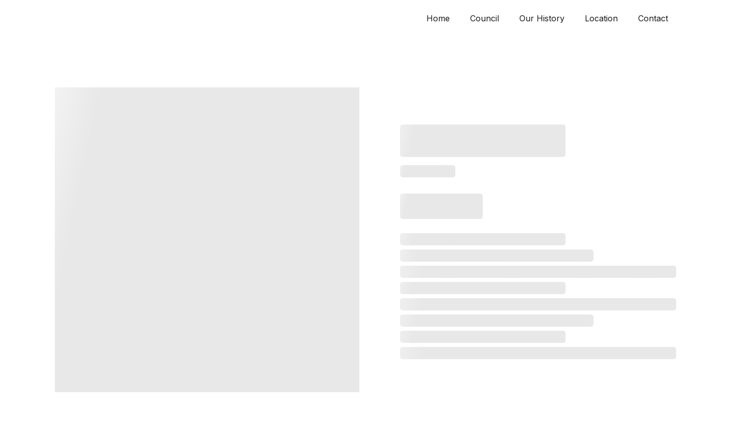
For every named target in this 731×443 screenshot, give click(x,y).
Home (438, 18)
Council (484, 18)
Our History (541, 18)
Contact (653, 18)
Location (601, 18)
